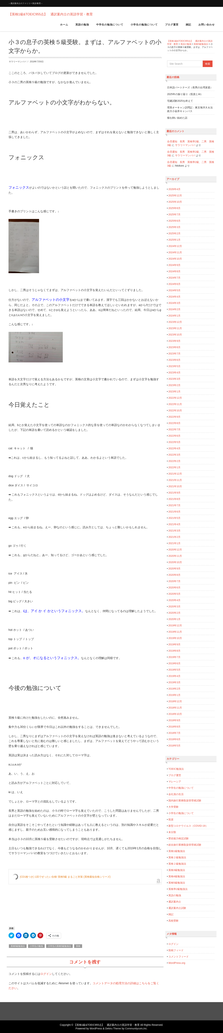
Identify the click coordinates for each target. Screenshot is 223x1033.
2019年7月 (174, 657)
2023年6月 (174, 359)
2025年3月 (174, 227)
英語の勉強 (82, 26)
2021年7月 (174, 505)
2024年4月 (174, 296)
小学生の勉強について (144, 26)
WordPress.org (176, 962)
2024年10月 (175, 258)
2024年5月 (174, 290)
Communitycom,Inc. (136, 1028)
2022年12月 (175, 397)
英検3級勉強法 (176, 870)
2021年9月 (174, 492)
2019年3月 (174, 682)
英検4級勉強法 (176, 876)
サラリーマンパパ (17, 61)
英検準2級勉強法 (178, 889)
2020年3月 (174, 606)
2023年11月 (175, 328)
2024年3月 (174, 303)
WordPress (96, 1028)
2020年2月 (174, 612)
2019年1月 (174, 695)
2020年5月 (174, 593)
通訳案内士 (174, 901)
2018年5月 (174, 745)
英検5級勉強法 (18, 946)
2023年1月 (174, 391)
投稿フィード (176, 950)
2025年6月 (174, 220)
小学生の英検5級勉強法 (59, 946)
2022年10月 (175, 410)
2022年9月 (174, 416)
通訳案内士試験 (177, 908)
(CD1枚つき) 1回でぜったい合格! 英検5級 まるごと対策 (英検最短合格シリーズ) (65, 876)
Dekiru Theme (113, 1028)
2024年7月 (174, 277)
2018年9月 (174, 720)
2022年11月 (175, 404)
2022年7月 (174, 429)
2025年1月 (174, 239)
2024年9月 (174, 265)
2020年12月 (175, 549)
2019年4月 (174, 676)
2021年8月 (174, 499)
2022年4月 (174, 448)
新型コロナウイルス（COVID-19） (188, 825)
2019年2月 (174, 688)
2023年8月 (174, 347)
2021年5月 (174, 517)
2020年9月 (174, 568)
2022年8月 (174, 423)
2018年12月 (175, 701)
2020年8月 (174, 574)
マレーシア (174, 781)
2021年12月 (175, 473)
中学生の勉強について (109, 26)
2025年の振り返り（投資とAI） (185, 94)
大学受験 (173, 806)
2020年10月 (175, 562)
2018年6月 (174, 739)
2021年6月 (174, 511)
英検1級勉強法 (176, 851)
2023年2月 (174, 385)
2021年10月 (175, 486)
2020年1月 (174, 619)
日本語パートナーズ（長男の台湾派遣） (190, 87)
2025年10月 (175, 201)
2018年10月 (175, 714)
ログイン (46, 973)
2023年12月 (175, 321)
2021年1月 (174, 543)
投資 (170, 819)
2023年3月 (174, 378)
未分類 (172, 832)
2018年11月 (175, 707)
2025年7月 (174, 214)
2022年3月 (174, 454)
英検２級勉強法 (177, 857)
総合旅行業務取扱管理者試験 (184, 844)
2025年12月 (175, 195)
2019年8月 (174, 650)
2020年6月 (174, 587)
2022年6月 (174, 435)
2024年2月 (174, 309)
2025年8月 (174, 208)
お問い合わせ (206, 26)
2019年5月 (174, 669)
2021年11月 (175, 480)
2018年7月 (174, 732)
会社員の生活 (176, 794)
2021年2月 (174, 536)
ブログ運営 (172, 26)
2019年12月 (175, 625)
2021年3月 (174, 530)
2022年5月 (174, 442)
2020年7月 (174, 581)
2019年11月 (175, 631)
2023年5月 (174, 366)
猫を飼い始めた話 (177, 117)
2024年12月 (175, 246)
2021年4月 (174, 524)
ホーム (64, 26)
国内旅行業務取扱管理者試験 (184, 800)
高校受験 (173, 920)
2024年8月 (174, 271)
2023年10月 (175, 334)
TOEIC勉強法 (176, 768)
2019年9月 (174, 644)
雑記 (188, 26)
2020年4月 (174, 600)
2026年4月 (174, 189)
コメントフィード (178, 956)
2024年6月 (174, 284)
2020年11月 (175, 555)
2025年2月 (174, 233)
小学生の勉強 (36, 946)
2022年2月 (174, 461)
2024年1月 (174, 315)
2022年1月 (174, 467)
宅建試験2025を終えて (180, 100)
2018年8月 (174, 726)
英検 (78, 946)
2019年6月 (174, 663)
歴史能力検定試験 (178, 838)
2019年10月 (175, 638)
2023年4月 (174, 372)
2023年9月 (174, 340)
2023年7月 (174, 353)
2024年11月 (175, 252)
